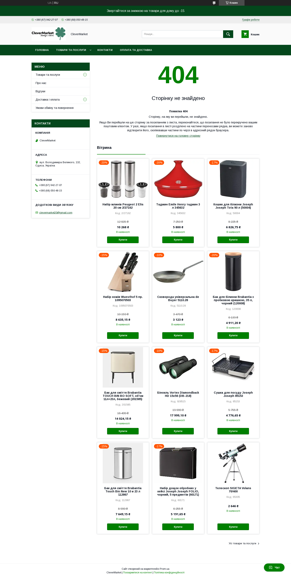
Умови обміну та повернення (55, 107)
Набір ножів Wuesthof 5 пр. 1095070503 (123, 298)
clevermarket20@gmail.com (55, 212)
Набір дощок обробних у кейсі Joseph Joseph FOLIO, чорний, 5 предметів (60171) (178, 491)
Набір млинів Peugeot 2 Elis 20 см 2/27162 (122, 206)
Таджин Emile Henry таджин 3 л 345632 (178, 206)
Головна (42, 49)
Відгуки (40, 91)
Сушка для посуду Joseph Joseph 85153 (233, 394)
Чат (274, 567)
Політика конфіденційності (169, 572)
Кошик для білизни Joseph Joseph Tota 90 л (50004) (233, 206)
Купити (123, 239)
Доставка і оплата (48, 99)
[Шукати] (228, 34)
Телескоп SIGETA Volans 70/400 (233, 490)
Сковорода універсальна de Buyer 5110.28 (178, 298)
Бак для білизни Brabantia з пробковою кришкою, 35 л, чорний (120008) (233, 300)
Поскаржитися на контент (137, 572)
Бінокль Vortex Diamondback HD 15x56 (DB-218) (178, 394)
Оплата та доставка (136, 49)
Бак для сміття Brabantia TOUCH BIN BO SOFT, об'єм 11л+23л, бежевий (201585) (123, 396)
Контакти (105, 49)
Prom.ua (164, 568)
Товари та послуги (71, 49)
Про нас (41, 83)
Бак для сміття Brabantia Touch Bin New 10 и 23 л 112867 (122, 491)
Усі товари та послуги (242, 543)
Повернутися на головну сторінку (178, 135)
